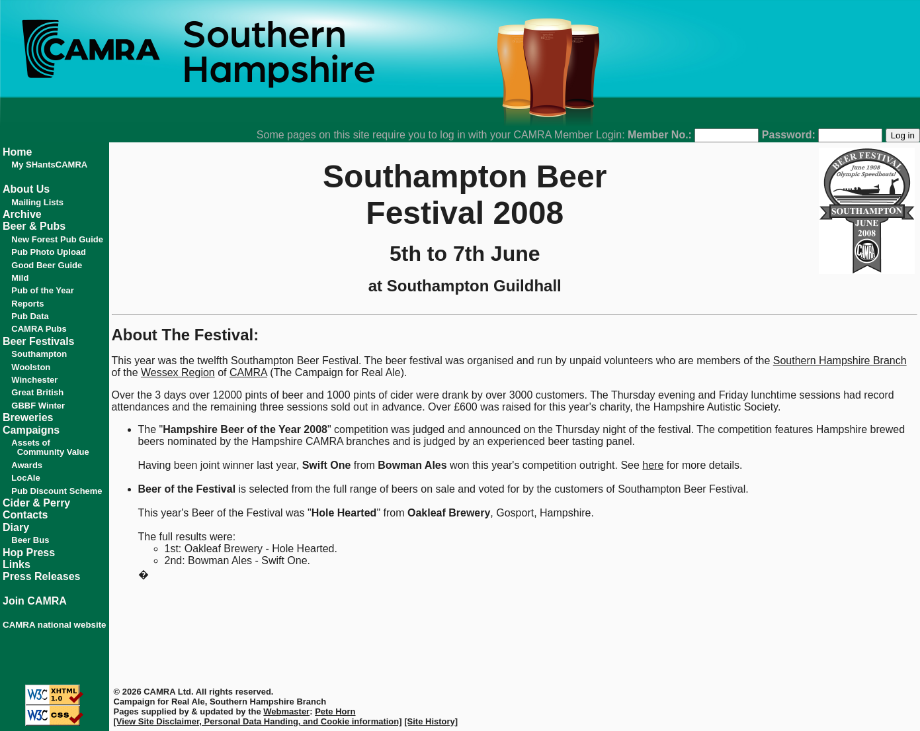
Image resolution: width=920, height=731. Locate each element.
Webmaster (286, 711)
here (652, 465)
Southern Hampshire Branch (840, 360)
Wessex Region (178, 372)
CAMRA (248, 372)
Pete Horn (335, 711)
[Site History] (431, 721)
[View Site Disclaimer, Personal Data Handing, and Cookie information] (258, 721)
